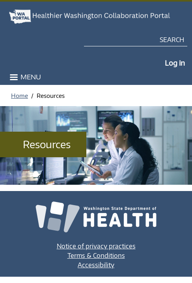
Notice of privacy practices (96, 246)
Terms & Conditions (96, 255)
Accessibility (96, 265)
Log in (175, 62)
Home (19, 95)
